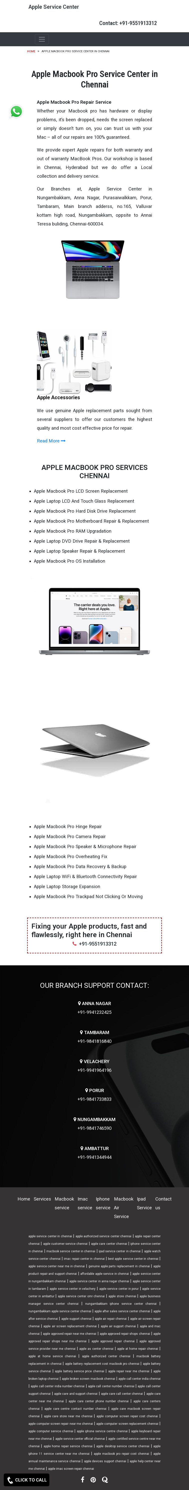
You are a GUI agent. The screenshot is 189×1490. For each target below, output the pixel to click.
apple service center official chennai (80, 1439)
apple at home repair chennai (137, 1349)
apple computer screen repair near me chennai (60, 1424)
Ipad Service (144, 1203)
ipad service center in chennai (120, 1251)
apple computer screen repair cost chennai (127, 1416)
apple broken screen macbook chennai (88, 1379)
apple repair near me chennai (129, 1371)
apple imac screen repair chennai (71, 1469)
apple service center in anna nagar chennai (99, 1281)
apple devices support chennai (105, 1461)
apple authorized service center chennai (104, 1236)
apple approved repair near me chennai (69, 1334)
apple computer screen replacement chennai (127, 1424)
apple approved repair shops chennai (125, 1334)
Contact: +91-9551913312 (128, 23)
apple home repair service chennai (68, 1446)
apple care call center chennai (122, 1394)
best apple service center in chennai (133, 1259)
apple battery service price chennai (79, 1371)
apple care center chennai (109, 1244)
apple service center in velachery (73, 1289)
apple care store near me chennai (68, 1416)
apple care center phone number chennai (99, 1401)
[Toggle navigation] (42, 39)
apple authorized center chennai (106, 1356)
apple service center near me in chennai (56, 1266)
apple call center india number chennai (58, 1386)
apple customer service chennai (65, 1244)
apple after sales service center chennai (122, 1311)
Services (42, 1199)
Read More (51, 441)
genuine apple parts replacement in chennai (119, 1266)
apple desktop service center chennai (122, 1446)
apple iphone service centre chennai (102, 1431)
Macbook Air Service (123, 1207)
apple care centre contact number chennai (75, 1409)
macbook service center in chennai (70, 1251)
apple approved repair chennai (113, 1341)
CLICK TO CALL (26, 1480)
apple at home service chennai (52, 1356)
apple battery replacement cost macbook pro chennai (102, 1364)
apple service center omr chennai (81, 1296)
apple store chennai (122, 1296)
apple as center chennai (96, 1349)
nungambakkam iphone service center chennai (121, 1304)
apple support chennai (76, 1319)
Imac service (85, 1203)
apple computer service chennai (50, 1431)
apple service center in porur (119, 1289)
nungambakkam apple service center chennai (59, 1311)
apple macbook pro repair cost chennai (121, 1454)
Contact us (163, 1203)
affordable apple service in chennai (104, 1274)
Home (31, 51)
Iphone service (103, 1203)
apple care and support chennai (75, 1394)
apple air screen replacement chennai (70, 1326)
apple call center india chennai (139, 1379)
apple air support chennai (118, 1326)
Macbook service (64, 1203)
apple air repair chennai (111, 1319)
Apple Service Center (53, 7)
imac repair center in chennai (84, 1259)
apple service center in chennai (50, 1236)
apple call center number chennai (111, 1386)
